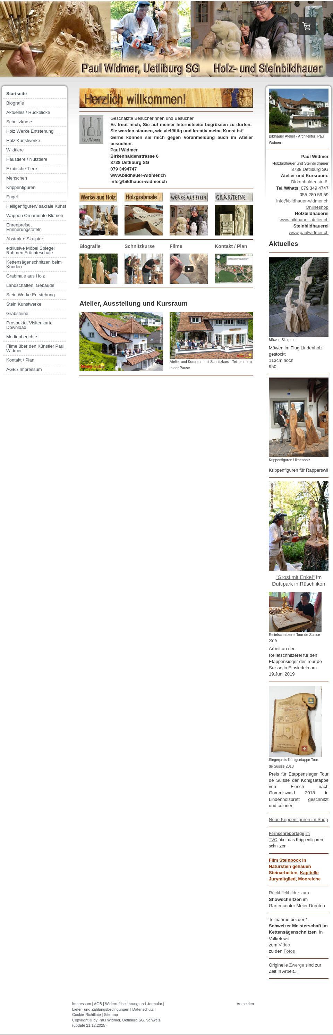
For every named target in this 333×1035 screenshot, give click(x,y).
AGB (98, 1004)
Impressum (81, 1004)
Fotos (289, 951)
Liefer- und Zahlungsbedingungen (100, 1009)
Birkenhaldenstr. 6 (309, 181)
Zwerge (296, 965)
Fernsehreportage (286, 833)
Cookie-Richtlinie (86, 1014)
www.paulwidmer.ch (308, 232)
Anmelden (245, 1004)
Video (284, 944)
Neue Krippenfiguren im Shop (298, 819)
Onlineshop (317, 207)
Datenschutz (143, 1009)
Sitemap (111, 1014)
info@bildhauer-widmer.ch (302, 201)
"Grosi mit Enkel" (295, 577)
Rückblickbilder (284, 892)
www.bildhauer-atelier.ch (304, 219)
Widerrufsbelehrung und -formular (133, 1004)
